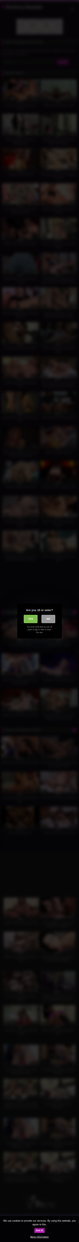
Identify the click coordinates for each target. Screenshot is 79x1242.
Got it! (39, 1230)
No (48, 619)
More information (39, 1237)
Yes (30, 619)
